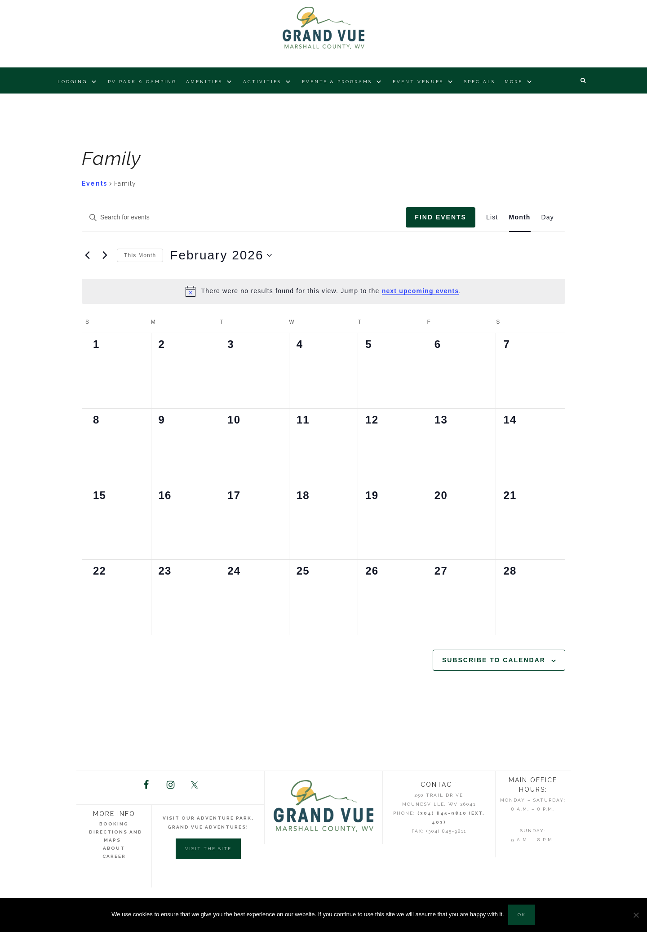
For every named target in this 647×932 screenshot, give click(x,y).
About (114, 848)
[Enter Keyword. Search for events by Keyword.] (244, 217)
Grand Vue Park (323, 29)
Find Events (440, 217)
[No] (635, 914)
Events (94, 183)
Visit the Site (208, 849)
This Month (140, 255)
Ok (522, 914)
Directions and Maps (115, 836)
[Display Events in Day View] (547, 217)
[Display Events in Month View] (520, 217)
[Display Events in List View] (492, 217)
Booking (114, 824)
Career (114, 856)
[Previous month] (87, 255)
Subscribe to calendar (493, 660)
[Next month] (104, 255)
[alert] (323, 291)
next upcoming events (420, 290)
